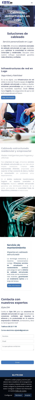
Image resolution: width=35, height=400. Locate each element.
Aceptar (27, 395)
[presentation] (15, 355)
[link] (7, 3)
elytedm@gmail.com (14, 330)
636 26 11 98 (9, 327)
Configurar (8, 395)
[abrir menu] (32, 3)
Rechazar (18, 395)
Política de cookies (20, 391)
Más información (8, 97)
